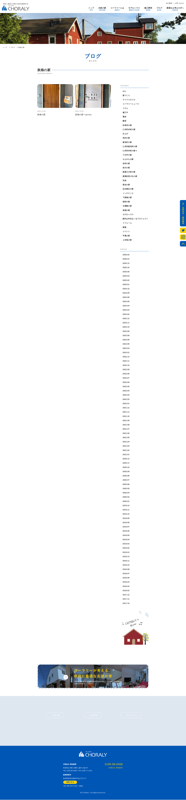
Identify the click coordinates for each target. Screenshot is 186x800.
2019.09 (126, 518)
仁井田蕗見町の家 (130, 146)
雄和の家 (126, 202)
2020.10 (126, 467)
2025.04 (126, 276)
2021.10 (126, 416)
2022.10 (126, 365)
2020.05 (126, 488)
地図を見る (70, 782)
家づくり (126, 95)
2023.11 (126, 323)
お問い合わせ (179, 3)
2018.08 (126, 569)
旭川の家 (126, 168)
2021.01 (126, 454)
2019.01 (126, 552)
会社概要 (169, 3)
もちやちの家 (128, 159)
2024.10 (126, 289)
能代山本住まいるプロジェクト (135, 219)
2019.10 (126, 514)
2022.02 (126, 399)
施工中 (125, 112)
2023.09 (126, 331)
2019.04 (126, 539)
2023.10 (126, 327)
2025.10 (126, 267)
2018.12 (126, 556)
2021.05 (126, 437)
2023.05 (126, 344)
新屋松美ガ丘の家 (130, 176)
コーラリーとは (117, 8)
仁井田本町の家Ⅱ (130, 151)
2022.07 (126, 378)
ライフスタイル (129, 100)
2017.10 (126, 603)
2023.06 (126, 340)
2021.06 (126, 433)
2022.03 (126, 395)
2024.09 (126, 293)
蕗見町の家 (127, 142)
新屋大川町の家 (129, 172)
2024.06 (126, 301)
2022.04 (126, 391)
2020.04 (126, 493)
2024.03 (126, 310)
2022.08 (126, 374)
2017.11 (126, 599)
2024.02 (126, 314)
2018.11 (126, 561)
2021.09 (126, 420)
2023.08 (126, 335)
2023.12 (126, 318)
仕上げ (125, 134)
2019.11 (126, 510)
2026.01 (126, 259)
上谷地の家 (127, 240)
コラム (125, 108)
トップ (91, 8)
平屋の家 (126, 236)
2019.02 (126, 548)
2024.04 (126, 306)
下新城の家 (127, 197)
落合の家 (126, 185)
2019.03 (126, 544)
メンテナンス (128, 193)
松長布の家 (127, 125)
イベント (126, 231)
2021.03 (126, 446)
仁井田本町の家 (129, 129)
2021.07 (126, 429)
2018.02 (126, 590)
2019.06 (126, 531)
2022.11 (126, 361)
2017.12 (126, 595)
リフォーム (127, 223)
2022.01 (126, 403)
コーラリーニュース (131, 104)
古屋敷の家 (127, 206)
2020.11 (126, 463)
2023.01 (126, 352)
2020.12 (126, 459)
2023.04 (126, 348)
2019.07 (126, 527)
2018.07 (126, 573)
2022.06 (126, 382)
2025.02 (126, 280)
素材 (124, 117)
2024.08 (126, 297)
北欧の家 (102, 8)
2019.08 (126, 522)
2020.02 (126, 497)
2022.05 (126, 386)
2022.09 (126, 369)
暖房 (124, 121)
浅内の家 (126, 138)
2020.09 (126, 471)
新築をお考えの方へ (175, 8)
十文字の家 (127, 155)
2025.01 (126, 284)
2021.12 (126, 408)
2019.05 (126, 535)
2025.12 (126, 263)
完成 (124, 180)
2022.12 (126, 357)
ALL (124, 91)
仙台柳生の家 (128, 189)
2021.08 (126, 425)
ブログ (159, 8)
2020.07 (126, 480)
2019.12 (126, 505)
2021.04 (126, 442)
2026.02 (126, 255)
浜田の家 (126, 163)
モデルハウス (134, 8)
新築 (124, 227)
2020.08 (126, 476)
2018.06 (126, 578)
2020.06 (126, 484)
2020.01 (126, 501)
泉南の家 (126, 210)
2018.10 (126, 565)
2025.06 (126, 272)
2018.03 (126, 586)
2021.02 (126, 450)
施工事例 (148, 8)
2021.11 (126, 412)
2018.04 (126, 582)
